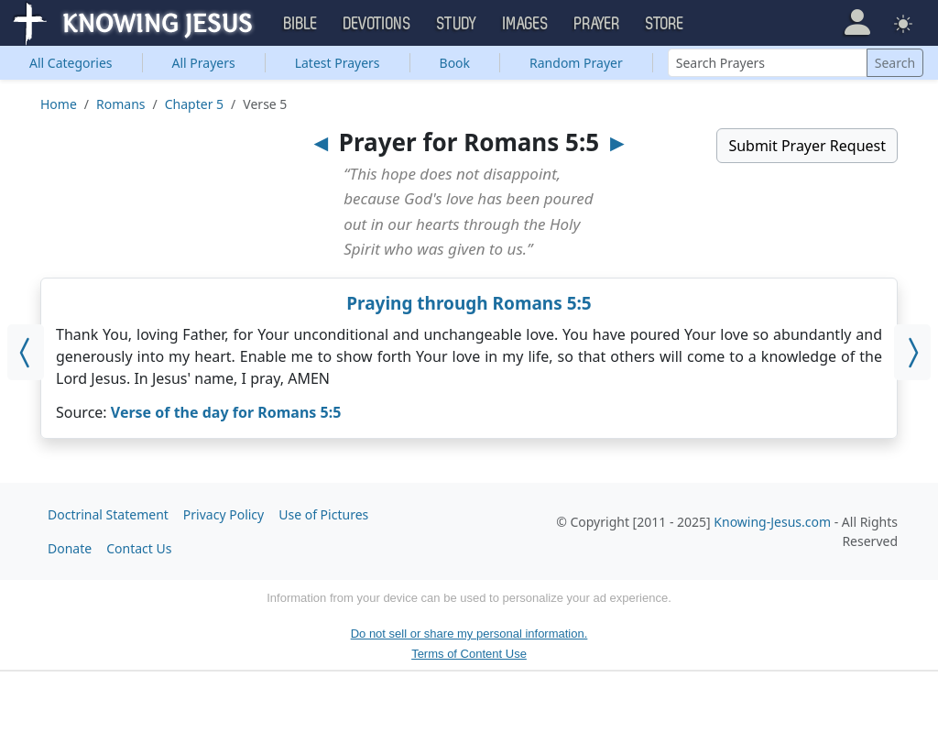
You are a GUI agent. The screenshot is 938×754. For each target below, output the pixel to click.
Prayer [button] (597, 24)
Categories (71, 62)
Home (58, 104)
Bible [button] (301, 24)
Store (665, 24)
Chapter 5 (194, 104)
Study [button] (457, 24)
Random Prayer (576, 62)
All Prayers (203, 62)
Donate (70, 548)
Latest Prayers (337, 62)
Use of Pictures (323, 514)
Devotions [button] (377, 24)
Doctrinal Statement (108, 514)
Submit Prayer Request (807, 146)
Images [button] (526, 24)
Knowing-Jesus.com (772, 521)
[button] (857, 22)
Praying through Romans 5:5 (469, 303)
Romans (120, 104)
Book (455, 62)
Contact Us (138, 548)
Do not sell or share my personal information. (469, 633)
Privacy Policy (223, 514)
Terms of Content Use (469, 654)
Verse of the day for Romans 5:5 (226, 412)
